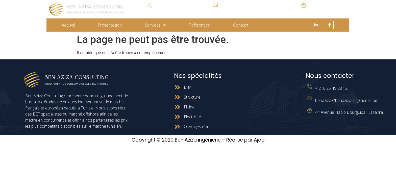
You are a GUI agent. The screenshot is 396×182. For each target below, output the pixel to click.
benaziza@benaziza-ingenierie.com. (215, 11)
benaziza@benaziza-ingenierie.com (346, 100)
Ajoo (259, 140)
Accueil (68, 25)
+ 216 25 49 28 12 (149, 11)
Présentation (110, 25)
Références (199, 25)
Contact (241, 25)
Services (155, 25)
